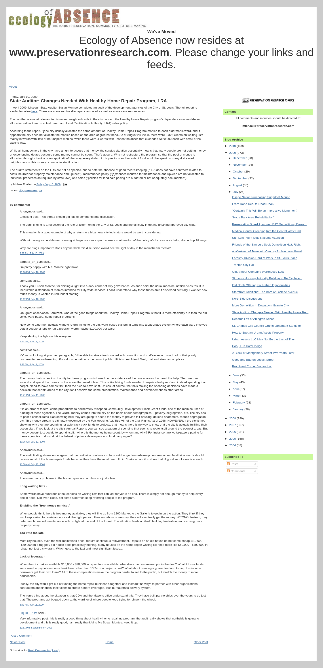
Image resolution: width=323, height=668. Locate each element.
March (237, 395)
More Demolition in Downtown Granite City (260, 305)
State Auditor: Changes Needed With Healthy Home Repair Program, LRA (88, 100)
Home (110, 642)
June (236, 375)
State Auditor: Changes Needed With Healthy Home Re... (270, 312)
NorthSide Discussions (247, 298)
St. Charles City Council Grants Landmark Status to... (267, 325)
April (236, 389)
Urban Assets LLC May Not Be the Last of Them (264, 339)
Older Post (201, 642)
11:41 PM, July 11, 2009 (32, 395)
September (241, 178)
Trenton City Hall (243, 264)
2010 (233, 146)
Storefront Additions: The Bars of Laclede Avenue (265, 292)
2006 (233, 431)
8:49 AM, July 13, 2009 (32, 604)
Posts (232, 464)
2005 (233, 438)
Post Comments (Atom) (44, 650)
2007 (233, 425)
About (13, 86)
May (236, 382)
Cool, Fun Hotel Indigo (247, 346)
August (238, 185)
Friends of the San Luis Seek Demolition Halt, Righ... (267, 244)
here (34, 111)
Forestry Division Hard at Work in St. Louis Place (264, 258)
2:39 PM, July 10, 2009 (32, 253)
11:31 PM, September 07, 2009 (36, 627)
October (238, 171)
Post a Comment (21, 635)
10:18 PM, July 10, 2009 (32, 272)
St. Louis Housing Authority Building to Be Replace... (267, 278)
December (240, 158)
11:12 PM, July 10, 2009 (32, 299)
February (239, 402)
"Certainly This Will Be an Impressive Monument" (264, 210)
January (238, 409)
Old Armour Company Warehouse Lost (258, 271)
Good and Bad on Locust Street (253, 359)
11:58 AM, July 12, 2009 (32, 464)
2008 (233, 418)
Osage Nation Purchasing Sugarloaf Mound (261, 197)
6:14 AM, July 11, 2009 (32, 341)
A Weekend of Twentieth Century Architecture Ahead (267, 251)
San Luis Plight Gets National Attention (258, 237)
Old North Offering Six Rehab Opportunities (261, 285)
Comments (236, 471)
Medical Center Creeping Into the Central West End (266, 231)
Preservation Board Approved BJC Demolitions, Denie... (269, 224)
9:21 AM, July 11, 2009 (32, 364)
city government (28, 190)
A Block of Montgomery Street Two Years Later (263, 353)
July (236, 191)
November (240, 164)
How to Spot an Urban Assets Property (258, 332)
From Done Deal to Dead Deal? (253, 204)
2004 (233, 445)
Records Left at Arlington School (253, 319)
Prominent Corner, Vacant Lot (252, 366)
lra (40, 190)
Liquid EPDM (28, 613)
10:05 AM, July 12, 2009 (32, 441)
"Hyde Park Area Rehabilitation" (253, 217)
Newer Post (17, 642)
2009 (233, 152)
